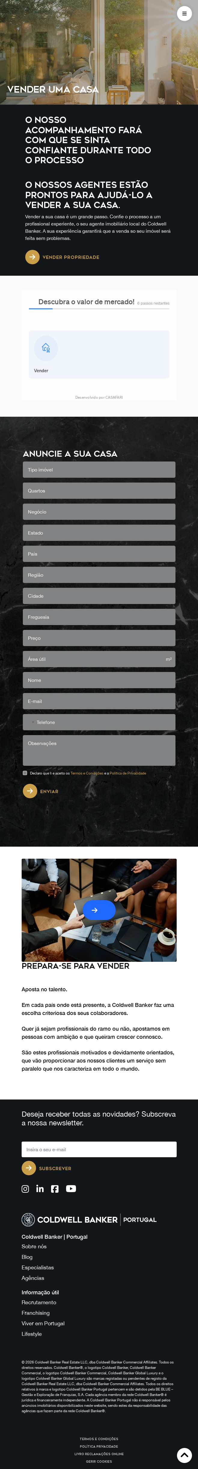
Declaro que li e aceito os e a (88, 673)
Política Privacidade (99, 1346)
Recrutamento (39, 1202)
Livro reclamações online (99, 1354)
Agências (33, 1178)
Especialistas (38, 1167)
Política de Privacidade (128, 673)
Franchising (36, 1212)
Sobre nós (34, 1146)
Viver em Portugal (43, 1223)
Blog (27, 1157)
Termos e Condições (87, 673)
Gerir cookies (99, 1361)
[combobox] (29, 622)
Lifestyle (32, 1233)
